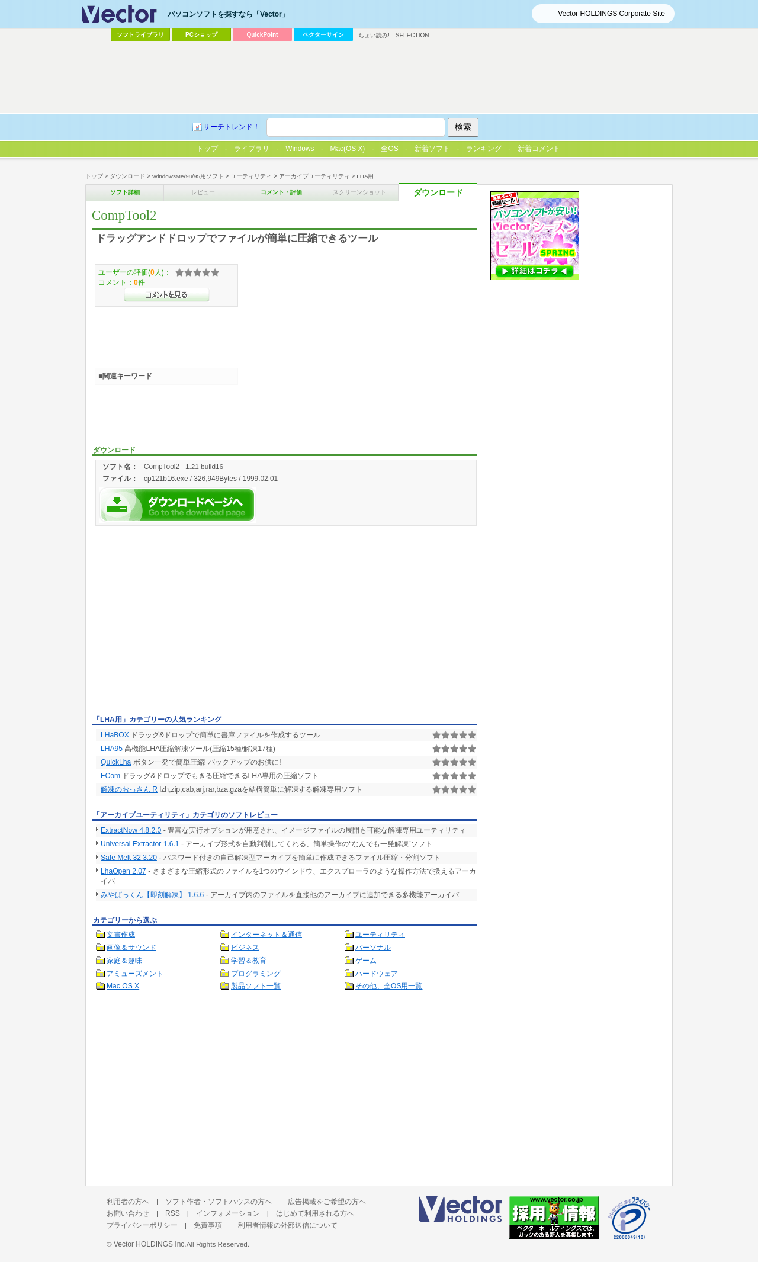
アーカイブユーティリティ (314, 176)
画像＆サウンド (131, 947)
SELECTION (412, 35)
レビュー (203, 192)
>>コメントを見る (167, 295)
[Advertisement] (191, 622)
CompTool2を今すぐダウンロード (177, 505)
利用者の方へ (128, 1201)
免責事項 (208, 1225)
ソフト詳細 (125, 192)
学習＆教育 (248, 960)
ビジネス (245, 947)
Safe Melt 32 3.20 (129, 857)
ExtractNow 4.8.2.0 (131, 830)
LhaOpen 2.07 (123, 871)
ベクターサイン (323, 34)
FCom (110, 776)
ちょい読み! (374, 35)
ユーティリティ (251, 176)
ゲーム (366, 960)
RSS (172, 1213)
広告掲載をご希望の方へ (327, 1201)
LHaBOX (115, 735)
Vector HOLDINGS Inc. (150, 1244)
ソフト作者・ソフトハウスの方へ (218, 1201)
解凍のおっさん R (129, 789)
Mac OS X (123, 986)
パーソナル (373, 947)
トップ (94, 176)
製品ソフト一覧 (256, 986)
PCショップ (201, 34)
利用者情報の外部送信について (288, 1225)
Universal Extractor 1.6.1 (140, 844)
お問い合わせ (128, 1213)
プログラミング (256, 973)
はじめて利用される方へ (315, 1213)
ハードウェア (376, 973)
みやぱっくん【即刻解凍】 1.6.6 (152, 895)
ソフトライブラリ (140, 34)
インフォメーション (228, 1213)
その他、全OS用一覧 (389, 986)
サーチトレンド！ (231, 127)
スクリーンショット (359, 192)
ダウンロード (127, 176)
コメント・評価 (281, 192)
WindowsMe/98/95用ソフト (188, 176)
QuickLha (116, 762)
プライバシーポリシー (142, 1225)
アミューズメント (135, 973)
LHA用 (365, 176)
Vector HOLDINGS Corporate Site (611, 13)
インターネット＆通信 (266, 934)
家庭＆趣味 (124, 960)
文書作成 (121, 934)
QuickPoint (262, 34)
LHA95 (112, 748)
